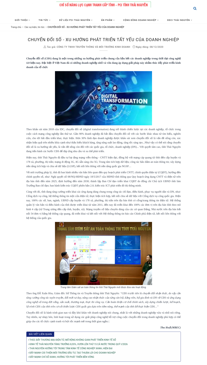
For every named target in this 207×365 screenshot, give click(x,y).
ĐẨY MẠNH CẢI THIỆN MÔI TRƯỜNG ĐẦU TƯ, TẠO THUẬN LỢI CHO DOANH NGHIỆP (72, 352)
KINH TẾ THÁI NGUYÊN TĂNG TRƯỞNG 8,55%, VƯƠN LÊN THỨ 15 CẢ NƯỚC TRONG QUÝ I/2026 (78, 344)
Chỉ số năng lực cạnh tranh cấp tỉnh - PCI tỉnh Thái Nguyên (103, 5)
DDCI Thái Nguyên (179, 20)
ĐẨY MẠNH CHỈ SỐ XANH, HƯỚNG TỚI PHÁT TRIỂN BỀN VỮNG (61, 357)
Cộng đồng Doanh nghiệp (141, 20)
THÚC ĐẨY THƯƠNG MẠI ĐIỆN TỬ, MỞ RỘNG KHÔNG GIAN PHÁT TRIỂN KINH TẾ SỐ (72, 340)
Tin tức (45, 20)
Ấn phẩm (108, 20)
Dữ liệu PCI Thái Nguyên (76, 20)
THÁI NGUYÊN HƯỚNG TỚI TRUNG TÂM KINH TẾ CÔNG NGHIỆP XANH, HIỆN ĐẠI (70, 348)
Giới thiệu (22, 20)
